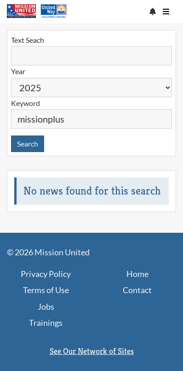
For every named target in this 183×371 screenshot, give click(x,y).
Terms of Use (46, 290)
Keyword (25, 103)
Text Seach (27, 39)
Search (27, 143)
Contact (137, 290)
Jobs (46, 306)
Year (18, 71)
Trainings (46, 323)
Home (137, 274)
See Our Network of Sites (92, 351)
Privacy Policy (46, 274)
